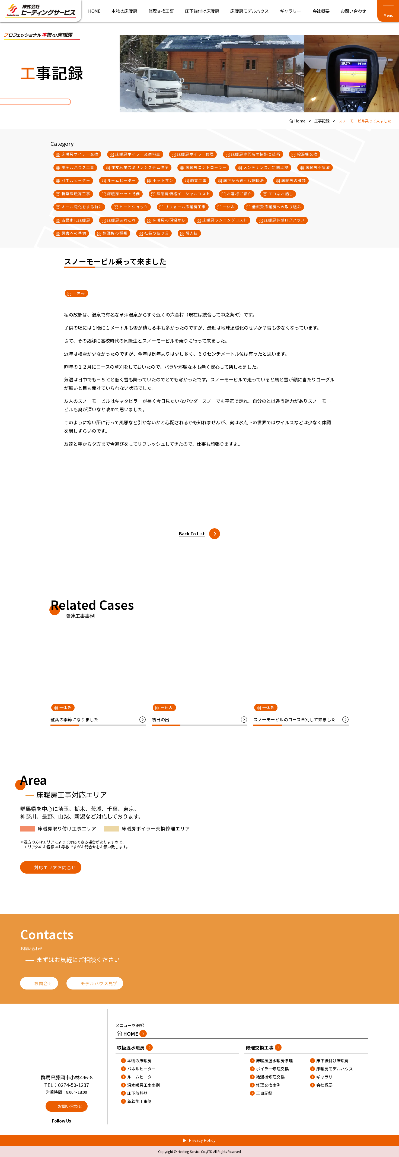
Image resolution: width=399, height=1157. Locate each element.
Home (299, 121)
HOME (130, 1033)
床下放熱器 (137, 1093)
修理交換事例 (268, 1085)
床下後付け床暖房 (332, 1060)
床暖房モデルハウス (334, 1068)
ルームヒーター (141, 1077)
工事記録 (322, 121)
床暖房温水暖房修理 (274, 1060)
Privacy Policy (202, 1140)
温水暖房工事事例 (143, 1085)
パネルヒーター (141, 1068)
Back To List (192, 533)
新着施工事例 (139, 1101)
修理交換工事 (259, 1047)
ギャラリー (326, 1077)
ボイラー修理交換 (272, 1068)
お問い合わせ (70, 1106)
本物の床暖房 (139, 1060)
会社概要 (324, 1085)
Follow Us (66, 1120)
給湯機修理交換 (270, 1077)
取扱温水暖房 (131, 1047)
